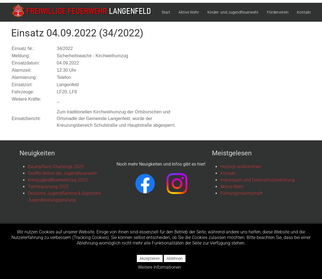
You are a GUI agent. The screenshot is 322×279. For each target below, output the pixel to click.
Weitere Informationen (159, 267)
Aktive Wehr (189, 12)
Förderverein (278, 12)
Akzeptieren (150, 258)
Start (166, 12)
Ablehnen (175, 258)
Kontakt (304, 12)
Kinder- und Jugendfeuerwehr (233, 12)
